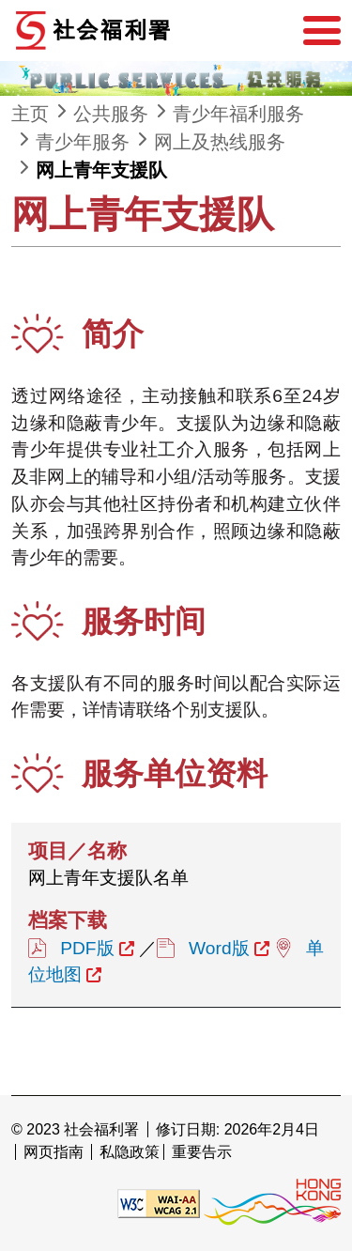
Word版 (219, 948)
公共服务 (110, 113)
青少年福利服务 (238, 113)
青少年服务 (83, 141)
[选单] (322, 31)
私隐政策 (129, 1152)
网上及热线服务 (219, 141)
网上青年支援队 (101, 170)
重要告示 (202, 1152)
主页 (30, 113)
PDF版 (87, 948)
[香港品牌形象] (272, 1203)
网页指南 (53, 1152)
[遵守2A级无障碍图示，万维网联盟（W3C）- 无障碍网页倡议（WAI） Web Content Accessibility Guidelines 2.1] (158, 1203)
